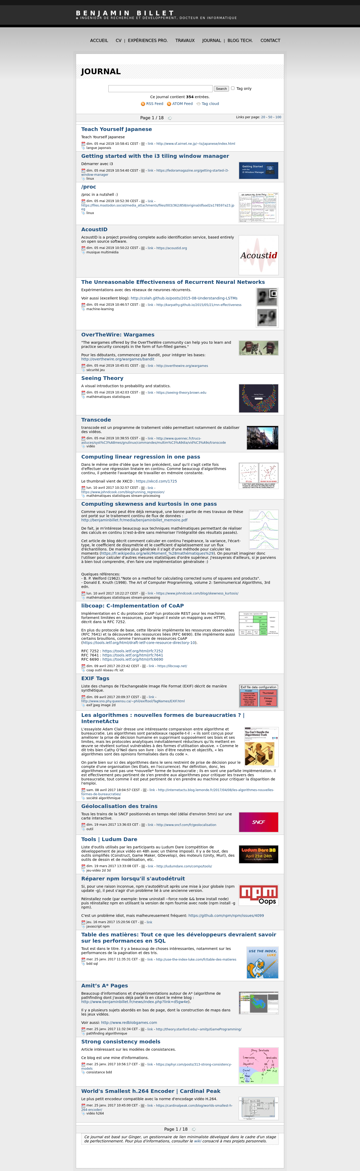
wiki (197, 1141)
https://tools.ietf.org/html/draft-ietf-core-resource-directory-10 (139, 643)
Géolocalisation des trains (119, 806)
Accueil (99, 40)
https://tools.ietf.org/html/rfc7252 (132, 651)
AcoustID (94, 229)
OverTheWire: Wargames (117, 334)
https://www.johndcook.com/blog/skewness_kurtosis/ (197, 593)
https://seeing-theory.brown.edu (182, 392)
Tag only (244, 88)
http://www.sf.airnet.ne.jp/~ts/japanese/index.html (196, 144)
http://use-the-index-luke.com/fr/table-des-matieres (196, 959)
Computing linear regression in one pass (140, 457)
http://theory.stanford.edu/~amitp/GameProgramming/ (198, 1029)
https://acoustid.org (172, 248)
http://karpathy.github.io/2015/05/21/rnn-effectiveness (199, 305)
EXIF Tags (95, 678)
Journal (211, 40)
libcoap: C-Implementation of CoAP (132, 606)
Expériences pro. (148, 40)
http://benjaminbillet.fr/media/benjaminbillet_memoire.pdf (134, 520)
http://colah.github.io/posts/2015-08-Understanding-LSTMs (184, 298)
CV (118, 40)
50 (270, 117)
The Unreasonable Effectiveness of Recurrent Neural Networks (173, 282)
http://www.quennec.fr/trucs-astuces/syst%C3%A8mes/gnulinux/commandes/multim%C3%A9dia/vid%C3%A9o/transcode (153, 440)
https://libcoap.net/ (172, 666)
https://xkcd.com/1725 (156, 481)
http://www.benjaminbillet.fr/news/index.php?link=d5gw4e (134, 1002)
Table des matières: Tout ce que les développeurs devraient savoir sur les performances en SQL (178, 937)
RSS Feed (152, 104)
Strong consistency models (120, 1041)
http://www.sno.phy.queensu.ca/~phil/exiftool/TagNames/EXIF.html (133, 701)
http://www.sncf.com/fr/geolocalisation (186, 825)
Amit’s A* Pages (104, 985)
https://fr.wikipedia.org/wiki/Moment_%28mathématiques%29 (157, 553)
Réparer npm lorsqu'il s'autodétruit (133, 878)
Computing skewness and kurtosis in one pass (149, 504)
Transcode (96, 420)
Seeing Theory (102, 378)
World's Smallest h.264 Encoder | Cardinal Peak (150, 1091)
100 (278, 117)
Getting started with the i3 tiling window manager (155, 156)
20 (263, 117)
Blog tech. (240, 40)
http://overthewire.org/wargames (182, 366)
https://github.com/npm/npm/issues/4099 (226, 915)
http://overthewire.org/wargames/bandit (117, 359)
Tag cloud (207, 104)
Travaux (185, 40)
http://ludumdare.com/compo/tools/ (184, 866)
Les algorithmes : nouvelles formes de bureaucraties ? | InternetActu (163, 718)
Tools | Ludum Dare (109, 839)
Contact (270, 40)
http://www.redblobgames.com (129, 1022)
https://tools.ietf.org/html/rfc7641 (132, 655)
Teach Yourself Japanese (116, 129)
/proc (88, 187)
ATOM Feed (180, 104)
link (150, 144)
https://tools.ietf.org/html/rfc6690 (132, 659)
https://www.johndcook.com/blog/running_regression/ (122, 492)
